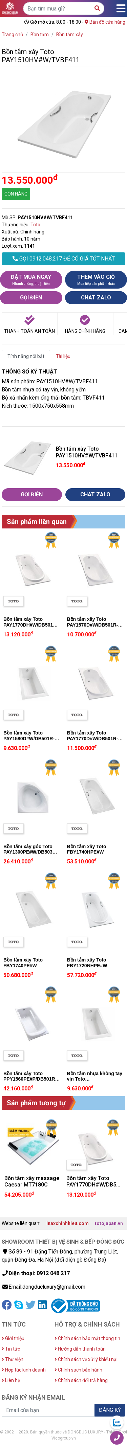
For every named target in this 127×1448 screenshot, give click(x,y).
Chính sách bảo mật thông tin (87, 1338)
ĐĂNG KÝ (110, 1410)
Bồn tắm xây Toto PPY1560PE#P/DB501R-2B (30, 1079)
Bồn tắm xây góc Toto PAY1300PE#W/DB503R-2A (30, 852)
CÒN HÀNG (15, 194)
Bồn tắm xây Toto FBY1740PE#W (23, 962)
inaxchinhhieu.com (67, 1223)
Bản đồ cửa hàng (105, 22)
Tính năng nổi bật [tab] (25, 356)
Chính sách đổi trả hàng (81, 1380)
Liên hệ (11, 1380)
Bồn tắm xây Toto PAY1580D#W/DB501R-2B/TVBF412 (29, 738)
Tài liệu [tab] (63, 356)
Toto (35, 224)
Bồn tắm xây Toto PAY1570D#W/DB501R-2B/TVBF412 (92, 624)
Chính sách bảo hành (78, 1370)
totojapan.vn (109, 1223)
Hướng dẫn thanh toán (80, 1349)
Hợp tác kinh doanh (24, 1370)
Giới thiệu (13, 1338)
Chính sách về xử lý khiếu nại (86, 1359)
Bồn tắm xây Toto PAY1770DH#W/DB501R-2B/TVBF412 (30, 624)
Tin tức (11, 1349)
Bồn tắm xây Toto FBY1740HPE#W (86, 849)
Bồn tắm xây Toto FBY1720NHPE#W (87, 962)
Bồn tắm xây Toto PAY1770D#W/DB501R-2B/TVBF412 (92, 738)
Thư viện (12, 1359)
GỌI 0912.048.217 (64, 258)
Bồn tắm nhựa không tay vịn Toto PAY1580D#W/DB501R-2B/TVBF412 (94, 1082)
